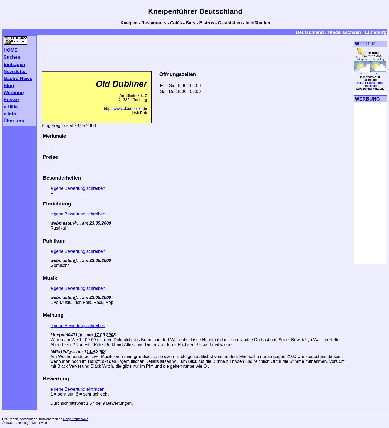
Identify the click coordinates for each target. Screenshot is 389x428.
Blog (9, 85)
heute (360, 82)
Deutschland (310, 32)
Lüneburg (376, 32)
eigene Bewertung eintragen (78, 389)
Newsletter (15, 71)
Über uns (14, 121)
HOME (11, 50)
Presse (11, 99)
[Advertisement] (195, 48)
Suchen (12, 57)
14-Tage (370, 82)
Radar (379, 82)
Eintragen (14, 64)
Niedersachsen (344, 32)
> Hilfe (11, 107)
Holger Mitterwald (75, 419)
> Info (10, 114)
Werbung (14, 92)
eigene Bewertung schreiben (78, 188)
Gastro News (18, 78)
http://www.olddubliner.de (125, 108)
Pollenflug (370, 85)
